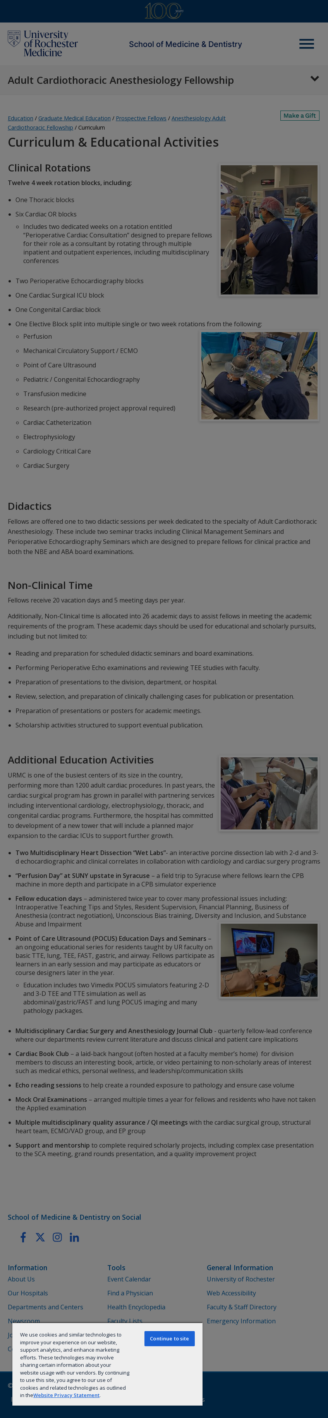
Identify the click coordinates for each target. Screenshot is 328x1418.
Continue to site (169, 1338)
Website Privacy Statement (66, 1395)
